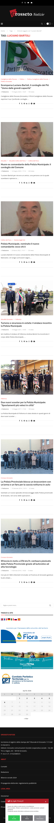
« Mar (26, 718)
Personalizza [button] (39, 817)
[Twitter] (25, 3)
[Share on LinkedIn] (26, 103)
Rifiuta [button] (27, 817)
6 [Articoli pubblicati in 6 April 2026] (4, 702)
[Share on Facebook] (19, 103)
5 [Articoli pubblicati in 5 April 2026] (49, 698)
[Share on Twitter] (22, 103)
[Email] (31, 3)
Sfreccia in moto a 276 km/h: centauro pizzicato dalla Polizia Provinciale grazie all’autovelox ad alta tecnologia (26, 564)
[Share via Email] (34, 103)
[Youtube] (28, 3)
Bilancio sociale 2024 (9, 777)
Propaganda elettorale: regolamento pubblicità (18, 783)
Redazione (5, 92)
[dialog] (27, 811)
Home (3, 31)
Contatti (4, 766)
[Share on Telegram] (31, 103)
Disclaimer (5, 796)
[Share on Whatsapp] (29, 103)
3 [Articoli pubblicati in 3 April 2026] (34, 698)
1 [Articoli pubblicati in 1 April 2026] (19, 698)
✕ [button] (45, 802)
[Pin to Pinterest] (24, 103)
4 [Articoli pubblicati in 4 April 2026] (41, 698)
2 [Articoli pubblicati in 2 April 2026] (27, 698)
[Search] (42, 24)
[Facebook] (22, 3)
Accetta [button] (14, 817)
